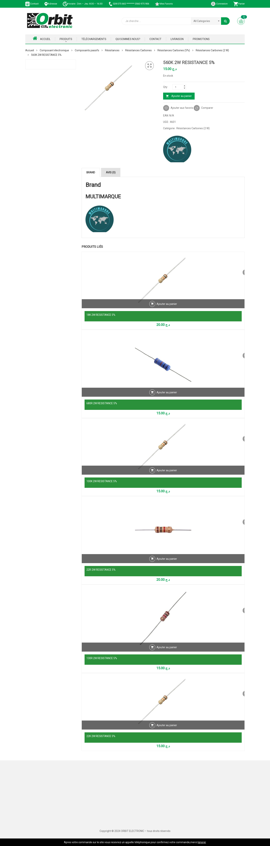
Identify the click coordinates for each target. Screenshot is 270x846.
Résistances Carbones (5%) (174, 50)
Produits (66, 39)
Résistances (112, 50)
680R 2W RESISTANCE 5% (101, 403)
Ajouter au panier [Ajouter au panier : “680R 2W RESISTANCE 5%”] (167, 395)
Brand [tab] (90, 172)
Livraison (177, 39)
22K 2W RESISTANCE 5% (100, 736)
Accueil (41, 38)
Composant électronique (54, 50)
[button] (149, 65)
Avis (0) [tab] (111, 172)
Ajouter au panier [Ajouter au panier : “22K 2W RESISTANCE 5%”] (167, 728)
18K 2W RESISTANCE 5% (100, 314)
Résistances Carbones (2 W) (212, 50)
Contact (32, 3)
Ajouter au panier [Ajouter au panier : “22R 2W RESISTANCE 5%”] (167, 561)
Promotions (201, 39)
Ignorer (202, 842)
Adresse (50, 3)
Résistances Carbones (138, 50)
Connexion (219, 3)
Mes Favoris (164, 3)
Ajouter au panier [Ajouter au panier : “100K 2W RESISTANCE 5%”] (167, 473)
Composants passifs (87, 50)
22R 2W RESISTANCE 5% (101, 569)
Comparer (207, 107)
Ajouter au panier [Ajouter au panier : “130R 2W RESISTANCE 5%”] (167, 650)
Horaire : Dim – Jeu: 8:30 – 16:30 (82, 3)
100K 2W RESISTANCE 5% (101, 481)
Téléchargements (93, 39)
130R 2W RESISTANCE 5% (101, 658)
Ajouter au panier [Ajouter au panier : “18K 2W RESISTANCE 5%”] (167, 307)
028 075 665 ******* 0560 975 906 (128, 3)
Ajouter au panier (181, 95)
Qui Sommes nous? (128, 39)
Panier (239, 3)
